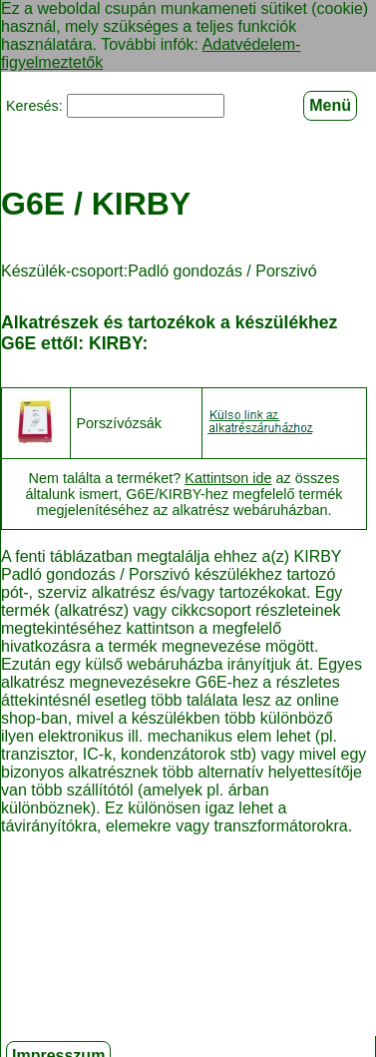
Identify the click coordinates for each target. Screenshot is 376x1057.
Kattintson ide (228, 476)
